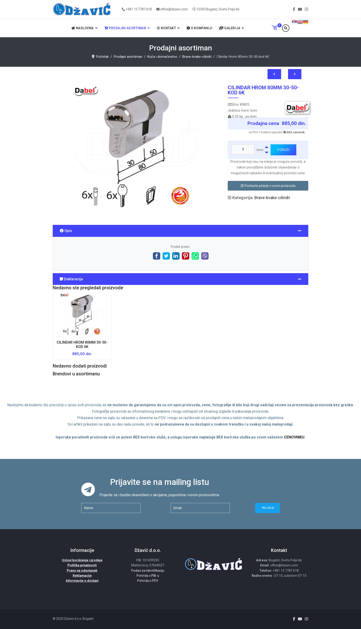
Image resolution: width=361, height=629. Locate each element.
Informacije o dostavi (82, 581)
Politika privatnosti (82, 565)
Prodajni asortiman (125, 28)
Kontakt (166, 28)
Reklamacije (82, 575)
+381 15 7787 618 (139, 9)
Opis (66, 231)
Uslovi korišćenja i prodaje (82, 560)
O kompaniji (200, 28)
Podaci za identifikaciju (147, 570)
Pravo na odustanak (82, 570)
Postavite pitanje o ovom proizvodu (268, 186)
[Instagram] (306, 9)
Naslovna (82, 28)
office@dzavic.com (174, 9)
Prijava (267, 508)
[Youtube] (300, 9)
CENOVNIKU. (294, 437)
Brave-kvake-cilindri (272, 197)
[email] (200, 508)
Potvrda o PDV (147, 581)
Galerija (229, 28)
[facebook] (294, 9)
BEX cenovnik (296, 132)
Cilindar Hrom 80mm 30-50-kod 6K (82, 344)
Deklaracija (71, 279)
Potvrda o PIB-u (148, 575)
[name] (110, 508)
